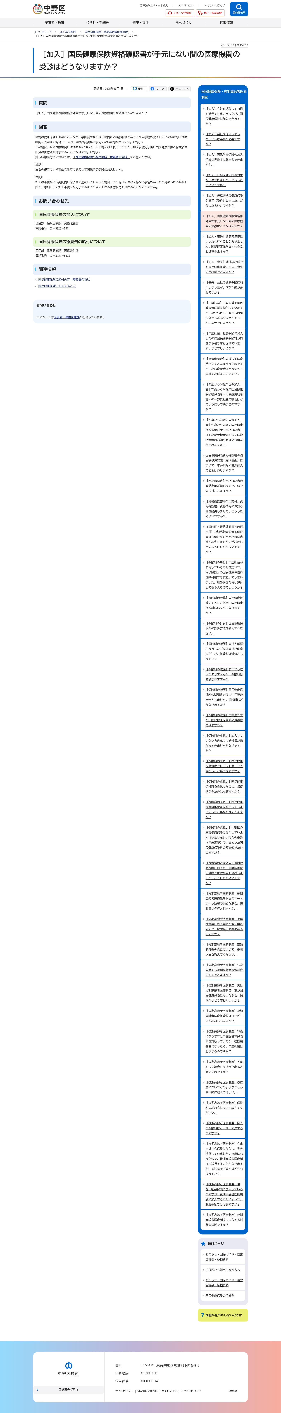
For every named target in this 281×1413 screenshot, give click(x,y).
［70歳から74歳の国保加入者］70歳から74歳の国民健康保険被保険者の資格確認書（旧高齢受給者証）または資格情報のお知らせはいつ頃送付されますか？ (224, 432)
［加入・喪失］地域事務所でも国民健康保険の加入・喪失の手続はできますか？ (224, 267)
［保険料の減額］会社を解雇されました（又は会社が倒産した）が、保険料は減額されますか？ (224, 651)
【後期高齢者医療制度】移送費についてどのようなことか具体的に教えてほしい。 (224, 1087)
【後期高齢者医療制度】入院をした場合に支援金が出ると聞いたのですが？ (224, 1066)
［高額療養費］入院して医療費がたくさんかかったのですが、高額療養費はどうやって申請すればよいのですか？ (224, 366)
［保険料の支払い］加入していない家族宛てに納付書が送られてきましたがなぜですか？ (224, 743)
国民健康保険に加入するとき (57, 286)
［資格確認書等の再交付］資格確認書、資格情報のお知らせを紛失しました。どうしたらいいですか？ (224, 509)
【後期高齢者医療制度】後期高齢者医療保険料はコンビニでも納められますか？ (224, 1015)
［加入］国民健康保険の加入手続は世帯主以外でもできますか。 (224, 159)
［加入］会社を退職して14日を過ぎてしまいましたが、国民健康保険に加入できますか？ (224, 116)
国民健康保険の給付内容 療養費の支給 (64, 279)
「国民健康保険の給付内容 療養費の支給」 (101, 157)
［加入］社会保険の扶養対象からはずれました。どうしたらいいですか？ (224, 180)
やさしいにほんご (215, 5)
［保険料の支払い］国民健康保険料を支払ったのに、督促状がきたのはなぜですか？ (224, 786)
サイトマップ (169, 1391)
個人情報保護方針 (147, 1391)
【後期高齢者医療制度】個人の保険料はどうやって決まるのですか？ (224, 1128)
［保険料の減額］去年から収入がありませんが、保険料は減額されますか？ (224, 674)
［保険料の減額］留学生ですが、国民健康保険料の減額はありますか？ (224, 720)
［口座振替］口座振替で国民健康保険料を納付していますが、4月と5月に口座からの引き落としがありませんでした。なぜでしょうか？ (224, 312)
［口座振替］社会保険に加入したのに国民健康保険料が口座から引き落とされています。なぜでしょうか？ (224, 341)
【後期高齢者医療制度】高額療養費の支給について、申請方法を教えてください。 (224, 949)
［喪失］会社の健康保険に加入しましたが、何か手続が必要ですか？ (224, 287)
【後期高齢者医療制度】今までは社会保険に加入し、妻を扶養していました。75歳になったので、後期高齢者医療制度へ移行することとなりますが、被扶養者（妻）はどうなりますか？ (224, 1158)
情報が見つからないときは (224, 1315)
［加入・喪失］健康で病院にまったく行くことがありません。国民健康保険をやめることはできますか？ (224, 244)
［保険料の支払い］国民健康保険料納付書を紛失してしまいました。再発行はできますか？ (224, 810)
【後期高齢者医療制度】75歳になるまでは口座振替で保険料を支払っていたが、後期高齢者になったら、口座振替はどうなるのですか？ (224, 1041)
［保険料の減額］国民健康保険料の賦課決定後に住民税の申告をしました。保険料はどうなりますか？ (224, 697)
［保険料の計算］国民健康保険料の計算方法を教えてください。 (224, 628)
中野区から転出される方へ (223, 1269)
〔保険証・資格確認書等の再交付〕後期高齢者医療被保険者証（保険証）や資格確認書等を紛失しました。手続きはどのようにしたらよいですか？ (224, 539)
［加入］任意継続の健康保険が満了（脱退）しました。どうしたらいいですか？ (224, 200)
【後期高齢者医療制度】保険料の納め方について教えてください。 (224, 1107)
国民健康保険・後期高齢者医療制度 (106, 32)
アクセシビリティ (191, 1391)
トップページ (43, 32)
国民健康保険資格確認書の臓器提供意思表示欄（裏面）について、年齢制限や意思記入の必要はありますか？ (224, 463)
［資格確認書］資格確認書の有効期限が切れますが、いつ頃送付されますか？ (224, 485)
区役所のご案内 (69, 1389)
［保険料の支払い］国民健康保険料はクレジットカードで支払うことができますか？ (224, 766)
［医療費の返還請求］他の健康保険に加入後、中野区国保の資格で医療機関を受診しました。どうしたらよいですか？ (224, 873)
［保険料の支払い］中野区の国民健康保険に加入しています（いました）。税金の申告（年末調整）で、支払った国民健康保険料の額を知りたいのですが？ (224, 840)
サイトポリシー (124, 1391)
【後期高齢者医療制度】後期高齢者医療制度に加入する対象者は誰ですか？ (224, 1219)
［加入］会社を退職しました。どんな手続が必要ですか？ (223, 139)
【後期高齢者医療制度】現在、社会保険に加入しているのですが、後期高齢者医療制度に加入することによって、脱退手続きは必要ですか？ (224, 1194)
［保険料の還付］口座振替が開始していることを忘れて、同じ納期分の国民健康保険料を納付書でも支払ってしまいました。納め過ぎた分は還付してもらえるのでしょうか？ (224, 575)
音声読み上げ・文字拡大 (154, 5)
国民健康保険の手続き (220, 1295)
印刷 (141, 88)
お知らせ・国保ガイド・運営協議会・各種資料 (224, 1257)
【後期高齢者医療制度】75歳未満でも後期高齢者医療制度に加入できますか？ (224, 970)
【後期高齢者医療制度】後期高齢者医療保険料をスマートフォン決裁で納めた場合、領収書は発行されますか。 (224, 901)
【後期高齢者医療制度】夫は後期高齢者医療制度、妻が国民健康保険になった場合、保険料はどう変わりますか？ (224, 993)
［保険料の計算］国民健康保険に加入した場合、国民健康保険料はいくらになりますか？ (224, 605)
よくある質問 (68, 32)
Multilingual (186, 5)
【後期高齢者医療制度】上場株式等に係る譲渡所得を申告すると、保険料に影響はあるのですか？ (224, 927)
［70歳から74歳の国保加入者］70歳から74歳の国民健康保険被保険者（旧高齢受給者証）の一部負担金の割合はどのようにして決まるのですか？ (224, 397)
